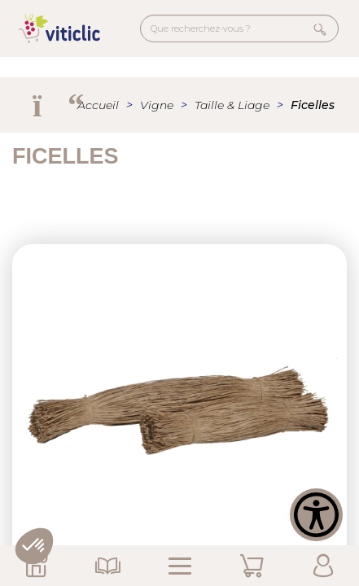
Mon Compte (323, 565)
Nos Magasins (36, 565)
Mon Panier (251, 565)
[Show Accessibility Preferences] (316, 514)
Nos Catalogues (107, 565)
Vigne (156, 105)
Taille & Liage (232, 105)
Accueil (98, 105)
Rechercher (320, 29)
